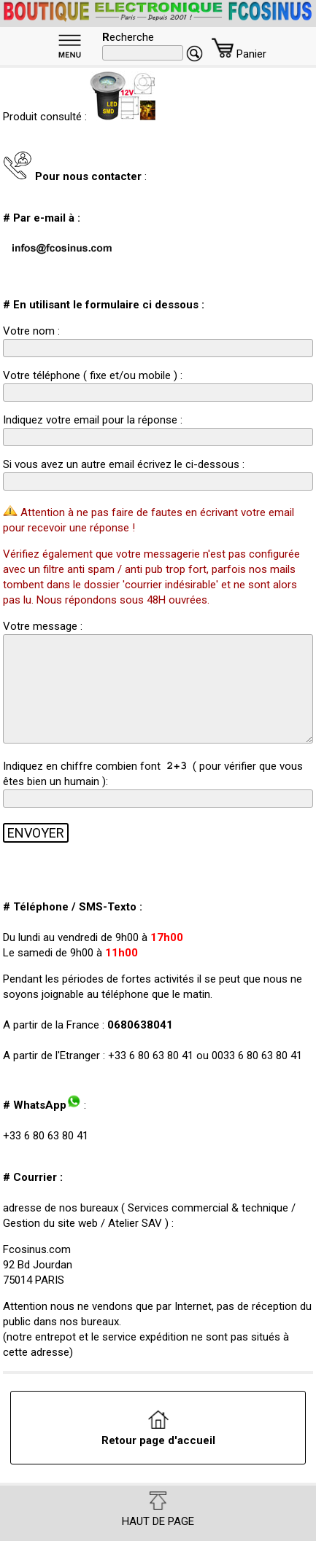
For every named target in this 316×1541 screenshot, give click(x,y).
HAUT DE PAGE (158, 1509)
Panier (239, 54)
